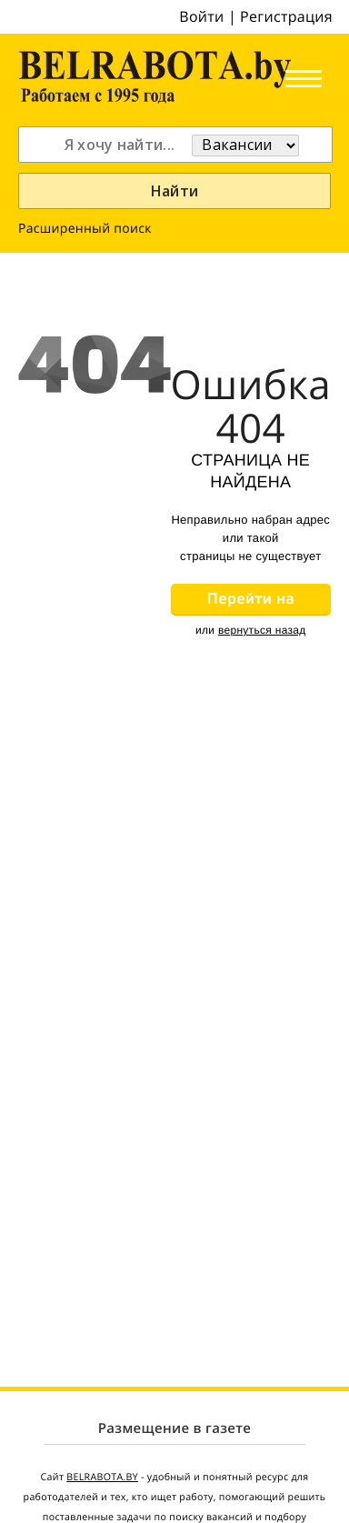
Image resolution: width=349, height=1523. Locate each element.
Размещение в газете (174, 1428)
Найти (175, 191)
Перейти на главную (250, 603)
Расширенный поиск (85, 228)
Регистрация (286, 16)
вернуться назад (262, 630)
